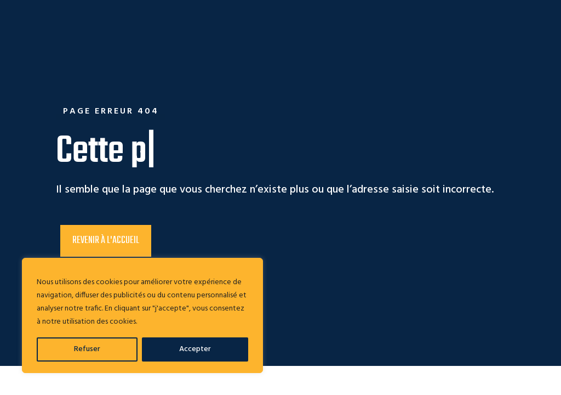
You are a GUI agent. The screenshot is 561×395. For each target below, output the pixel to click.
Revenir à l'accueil (105, 241)
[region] (142, 315)
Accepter (195, 349)
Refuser (87, 349)
